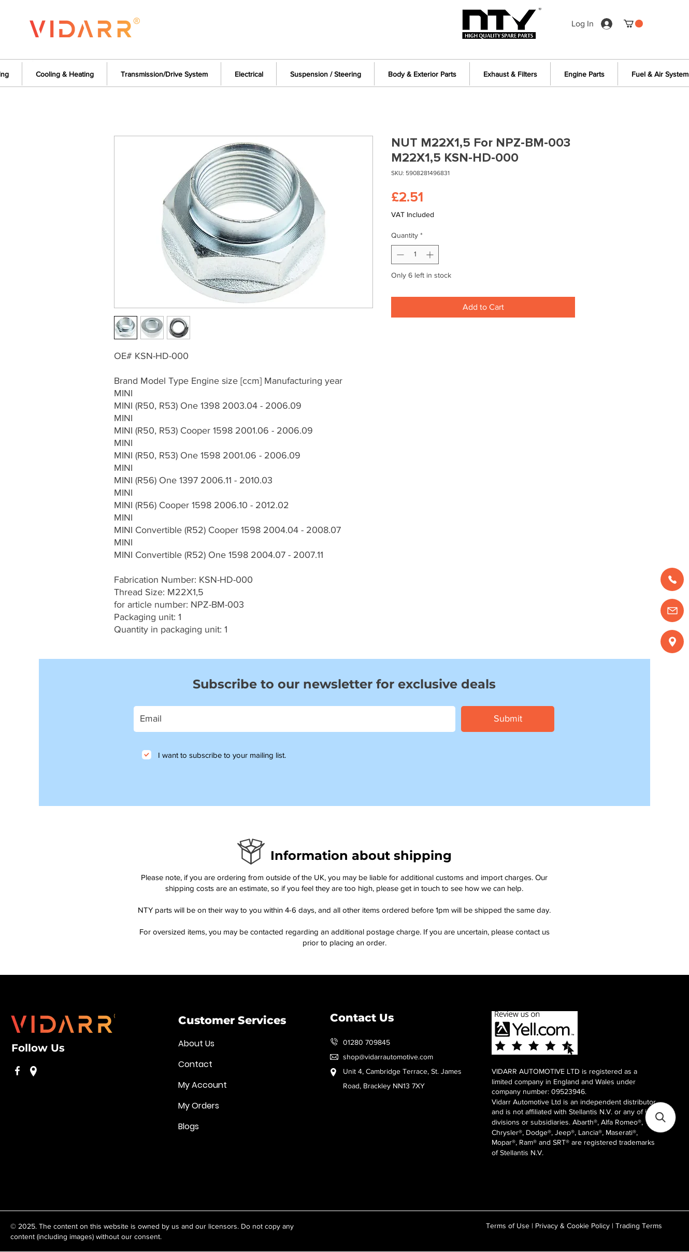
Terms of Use (507, 1225)
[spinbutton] (415, 255)
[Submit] (507, 719)
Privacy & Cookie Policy (572, 1225)
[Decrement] (399, 255)
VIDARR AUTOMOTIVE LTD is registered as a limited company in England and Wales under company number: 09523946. (564, 1081)
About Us (196, 1043)
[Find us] (672, 641)
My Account (202, 1085)
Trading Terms (638, 1225)
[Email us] (672, 610)
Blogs (188, 1126)
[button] (633, 23)
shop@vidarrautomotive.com (388, 1057)
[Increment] (430, 255)
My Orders (198, 1106)
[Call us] (672, 579)
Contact (195, 1064)
